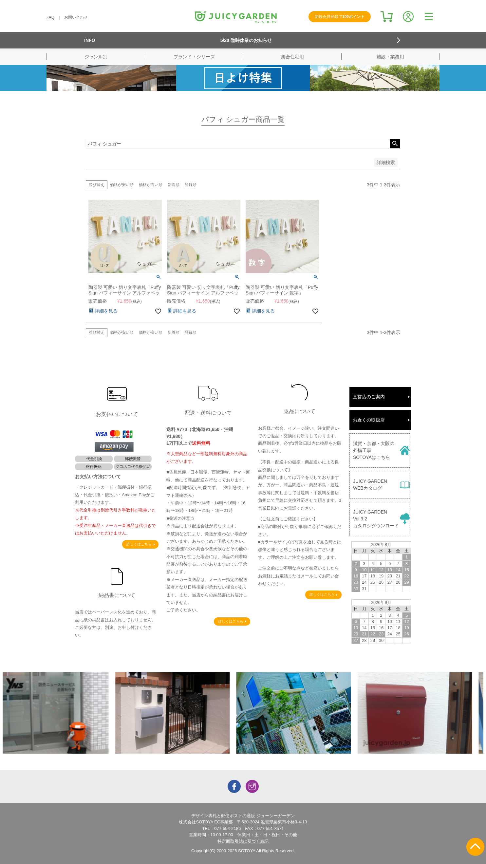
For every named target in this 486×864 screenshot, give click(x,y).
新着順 (173, 184)
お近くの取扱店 (369, 420)
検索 (395, 143)
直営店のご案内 (369, 396)
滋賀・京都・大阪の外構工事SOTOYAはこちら (373, 450)
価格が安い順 (122, 184)
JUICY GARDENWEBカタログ (370, 485)
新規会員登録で (339, 16)
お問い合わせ (76, 17)
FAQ (50, 17)
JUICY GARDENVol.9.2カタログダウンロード (376, 518)
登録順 (190, 184)
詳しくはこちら (139, 544)
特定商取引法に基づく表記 (243, 841)
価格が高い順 (150, 184)
